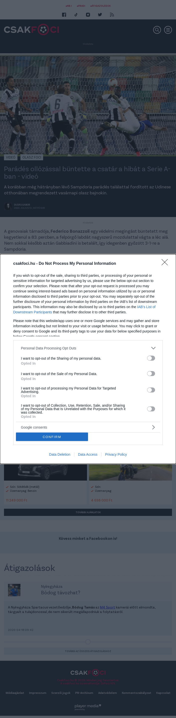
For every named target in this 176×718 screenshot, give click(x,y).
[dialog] (88, 359)
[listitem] (88, 348)
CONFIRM (52, 437)
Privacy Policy (116, 454)
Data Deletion (59, 454)
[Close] (166, 264)
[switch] (151, 358)
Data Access (87, 454)
